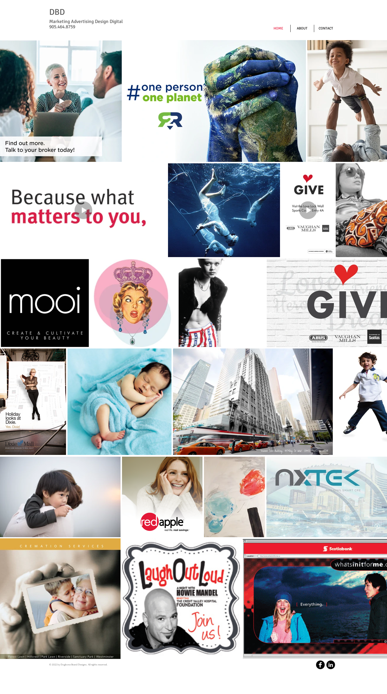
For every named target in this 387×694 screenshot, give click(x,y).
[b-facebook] (320, 664)
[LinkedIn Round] (330, 664)
